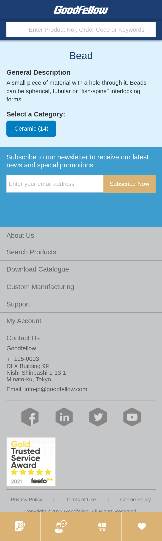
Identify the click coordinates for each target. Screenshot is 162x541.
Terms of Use (81, 499)
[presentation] (41, 202)
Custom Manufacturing (40, 286)
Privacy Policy (26, 499)
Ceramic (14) (31, 129)
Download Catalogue (37, 269)
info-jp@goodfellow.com (55, 389)
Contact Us (23, 338)
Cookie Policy (135, 499)
